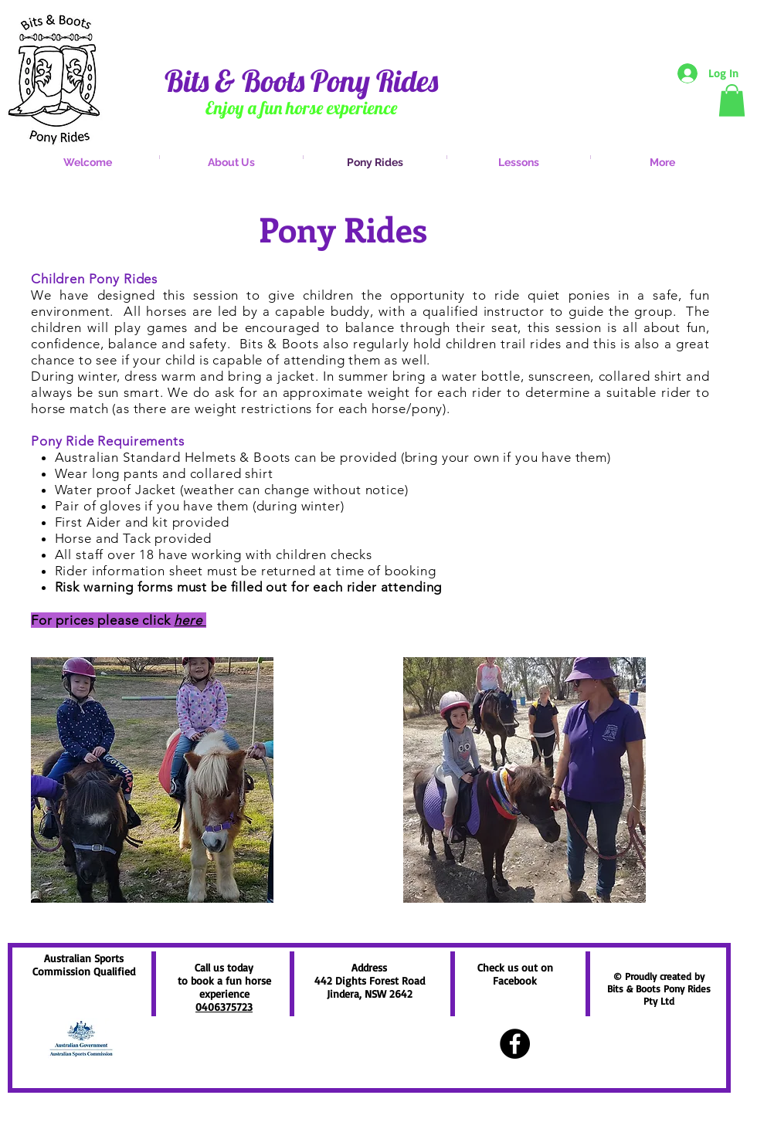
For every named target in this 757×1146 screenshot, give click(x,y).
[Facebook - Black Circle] (515, 1044)
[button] (731, 100)
